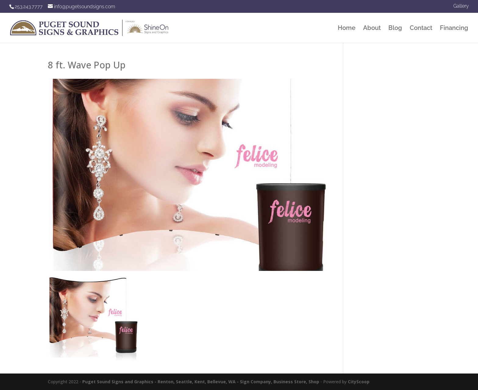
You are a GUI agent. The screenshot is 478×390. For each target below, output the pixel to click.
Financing (454, 28)
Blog (395, 28)
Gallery (461, 6)
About (372, 28)
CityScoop (358, 382)
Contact (421, 28)
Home (346, 28)
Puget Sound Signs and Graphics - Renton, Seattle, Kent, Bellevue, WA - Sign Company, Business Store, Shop (200, 382)
